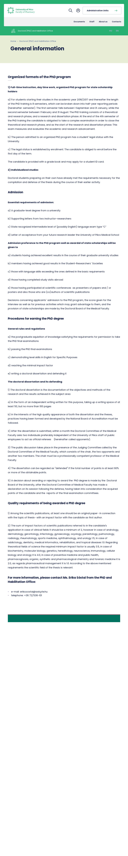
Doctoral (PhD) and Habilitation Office (37, 41)
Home (13, 41)
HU (110, 30)
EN (117, 30)
